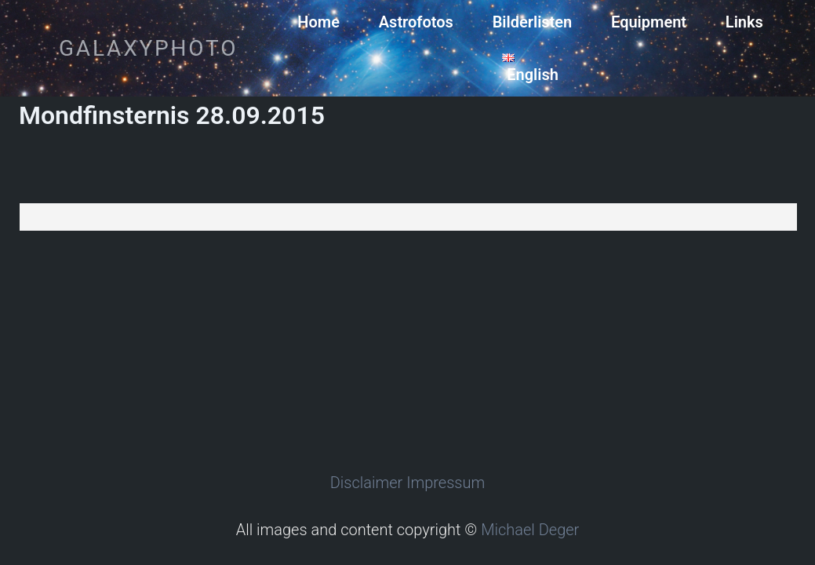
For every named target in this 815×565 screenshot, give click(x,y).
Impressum (445, 482)
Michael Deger (530, 529)
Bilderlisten (533, 22)
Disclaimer (366, 482)
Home (318, 22)
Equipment (648, 22)
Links (744, 22)
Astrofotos (416, 22)
